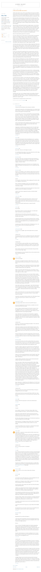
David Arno (17, 148)
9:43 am (16, 510)
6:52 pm (16, 442)
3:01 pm (16, 563)
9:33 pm (16, 447)
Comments (4, 36)
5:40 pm (16, 231)
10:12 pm (17, 154)
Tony (16, 450)
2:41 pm (16, 428)
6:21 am (16, 471)
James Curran (17, 257)
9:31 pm (16, 319)
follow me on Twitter (8, 41)
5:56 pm (16, 239)
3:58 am (16, 193)
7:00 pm (16, 254)
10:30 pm (17, 176)
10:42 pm (17, 385)
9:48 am (16, 204)
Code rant (20, 4)
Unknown (16, 430)
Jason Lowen (17, 468)
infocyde (16, 137)
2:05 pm (16, 135)
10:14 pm (17, 337)
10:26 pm (17, 167)
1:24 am (16, 396)
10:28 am (17, 536)
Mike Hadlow (17, 170)
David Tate (16, 474)
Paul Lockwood (17, 105)
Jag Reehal (16, 404)
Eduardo (16, 399)
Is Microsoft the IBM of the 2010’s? (20, 10)
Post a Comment (15, 565)
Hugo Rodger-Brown (18, 301)
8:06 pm (16, 298)
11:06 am (17, 226)
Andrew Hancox (17, 196)
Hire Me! (4, 15)
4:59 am (16, 466)
